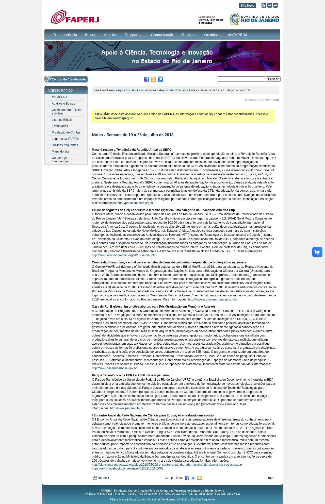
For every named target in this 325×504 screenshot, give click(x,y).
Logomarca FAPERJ (65, 139)
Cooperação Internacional (60, 159)
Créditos (183, 499)
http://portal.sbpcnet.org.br (135, 203)
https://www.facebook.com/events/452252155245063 (128, 468)
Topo (271, 478)
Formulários (60, 126)
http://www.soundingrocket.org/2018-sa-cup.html (124, 255)
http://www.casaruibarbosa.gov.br (114, 368)
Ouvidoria (212, 34)
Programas (134, 34)
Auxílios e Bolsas (63, 103)
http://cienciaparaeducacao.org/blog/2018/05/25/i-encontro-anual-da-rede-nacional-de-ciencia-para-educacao (165, 464)
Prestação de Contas (66, 132)
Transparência (65, 34)
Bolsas (90, 34)
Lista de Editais (62, 120)
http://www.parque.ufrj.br (127, 408)
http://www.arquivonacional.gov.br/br (212, 299)
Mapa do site (60, 151)
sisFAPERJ (237, 34)
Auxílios (110, 34)
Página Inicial (125, 90)
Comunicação (162, 34)
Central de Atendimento (161, 499)
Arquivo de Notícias (172, 90)
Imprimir (101, 478)
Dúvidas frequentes (65, 145)
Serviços (189, 34)
